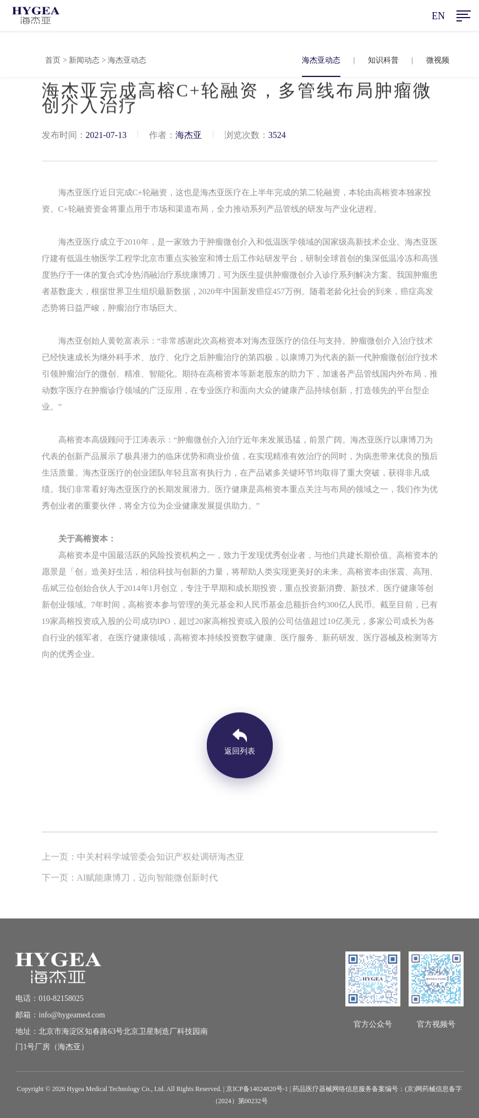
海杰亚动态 (321, 60)
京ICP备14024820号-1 (257, 1089)
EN (438, 15)
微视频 (437, 60)
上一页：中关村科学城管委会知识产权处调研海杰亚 (143, 858)
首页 (52, 60)
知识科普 (383, 60)
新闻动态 (84, 60)
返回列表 (239, 753)
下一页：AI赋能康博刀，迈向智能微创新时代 (130, 879)
